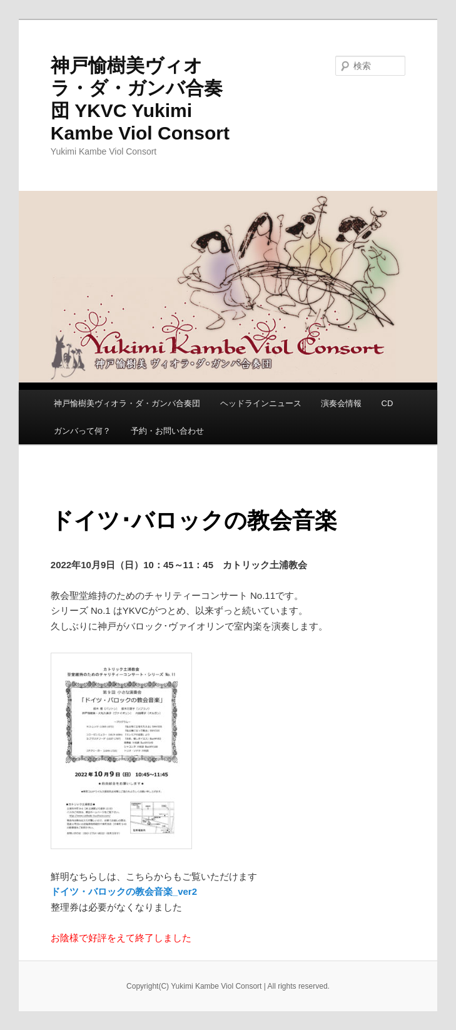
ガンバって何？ (82, 431)
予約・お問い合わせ (167, 431)
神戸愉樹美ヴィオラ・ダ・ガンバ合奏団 (127, 403)
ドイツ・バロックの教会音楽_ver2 (124, 891)
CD (387, 403)
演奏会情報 (341, 403)
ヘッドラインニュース (260, 403)
